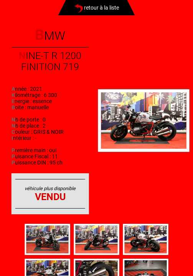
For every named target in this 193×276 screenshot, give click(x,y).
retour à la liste (96, 8)
